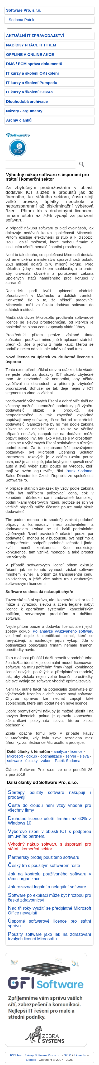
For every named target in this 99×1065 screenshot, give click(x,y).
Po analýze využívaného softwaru (63, 631)
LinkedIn (80, 1055)
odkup (31, 756)
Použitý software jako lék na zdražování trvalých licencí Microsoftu (49, 936)
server (70, 756)
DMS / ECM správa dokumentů (34, 64)
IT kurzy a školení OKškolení (32, 73)
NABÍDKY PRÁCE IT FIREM (31, 45)
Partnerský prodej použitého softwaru (43, 857)
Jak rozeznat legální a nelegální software (47, 886)
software (14, 761)
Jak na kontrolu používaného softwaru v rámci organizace (49, 876)
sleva (84, 756)
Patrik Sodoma (78, 471)
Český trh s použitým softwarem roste (44, 865)
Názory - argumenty (24, 111)
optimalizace (51, 756)
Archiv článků (19, 120)
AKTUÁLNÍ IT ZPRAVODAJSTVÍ (35, 35)
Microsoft (15, 756)
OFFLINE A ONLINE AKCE (30, 54)
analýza (60, 751)
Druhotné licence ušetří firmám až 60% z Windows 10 (49, 821)
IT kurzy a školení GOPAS (29, 92)
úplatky (31, 761)
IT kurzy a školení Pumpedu (31, 83)
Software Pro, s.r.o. (23, 10)
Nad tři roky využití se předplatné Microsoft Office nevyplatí (49, 910)
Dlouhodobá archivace (27, 101)
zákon (46, 761)
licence (76, 751)
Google (31, 1059)
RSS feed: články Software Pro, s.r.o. (35, 1055)
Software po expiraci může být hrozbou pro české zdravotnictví (49, 897)
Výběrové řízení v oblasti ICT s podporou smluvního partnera (49, 833)
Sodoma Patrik (21, 20)
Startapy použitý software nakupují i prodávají (49, 794)
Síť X (67, 1055)
